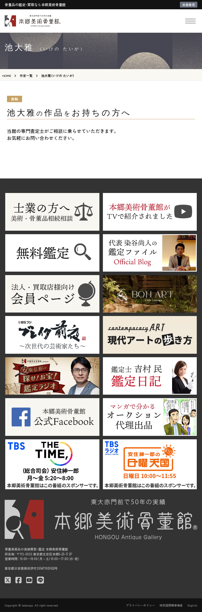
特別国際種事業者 (171, 605)
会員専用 (188, 4)
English (192, 605)
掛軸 (14, 98)
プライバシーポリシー (140, 605)
